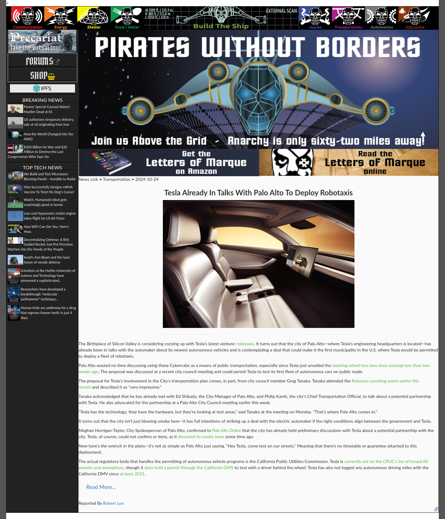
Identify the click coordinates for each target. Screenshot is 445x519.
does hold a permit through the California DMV (189, 467)
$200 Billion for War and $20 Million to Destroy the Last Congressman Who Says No (37, 152)
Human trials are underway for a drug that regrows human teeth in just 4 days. (48, 312)
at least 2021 (132, 473)
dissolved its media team (201, 436)
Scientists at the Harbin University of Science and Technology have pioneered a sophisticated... (48, 275)
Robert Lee (113, 503)
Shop (42, 75)
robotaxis (245, 343)
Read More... (101, 487)
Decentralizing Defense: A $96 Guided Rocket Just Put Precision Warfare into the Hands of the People (40, 244)
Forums (43, 61)
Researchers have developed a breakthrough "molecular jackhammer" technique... (43, 294)
